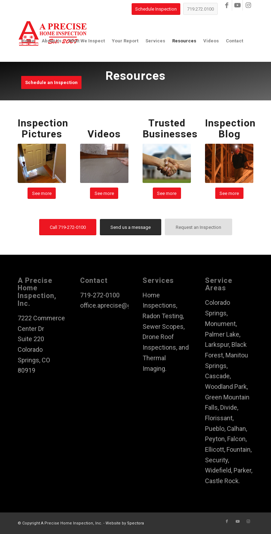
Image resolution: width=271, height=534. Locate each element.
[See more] (42, 193)
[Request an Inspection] (198, 227)
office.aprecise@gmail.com (118, 305)
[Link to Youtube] (237, 5)
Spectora (135, 523)
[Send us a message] (130, 227)
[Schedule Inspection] (156, 9)
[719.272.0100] (200, 9)
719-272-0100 (100, 295)
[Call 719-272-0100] (67, 227)
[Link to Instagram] (248, 5)
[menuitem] (28, 41)
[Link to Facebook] (227, 5)
